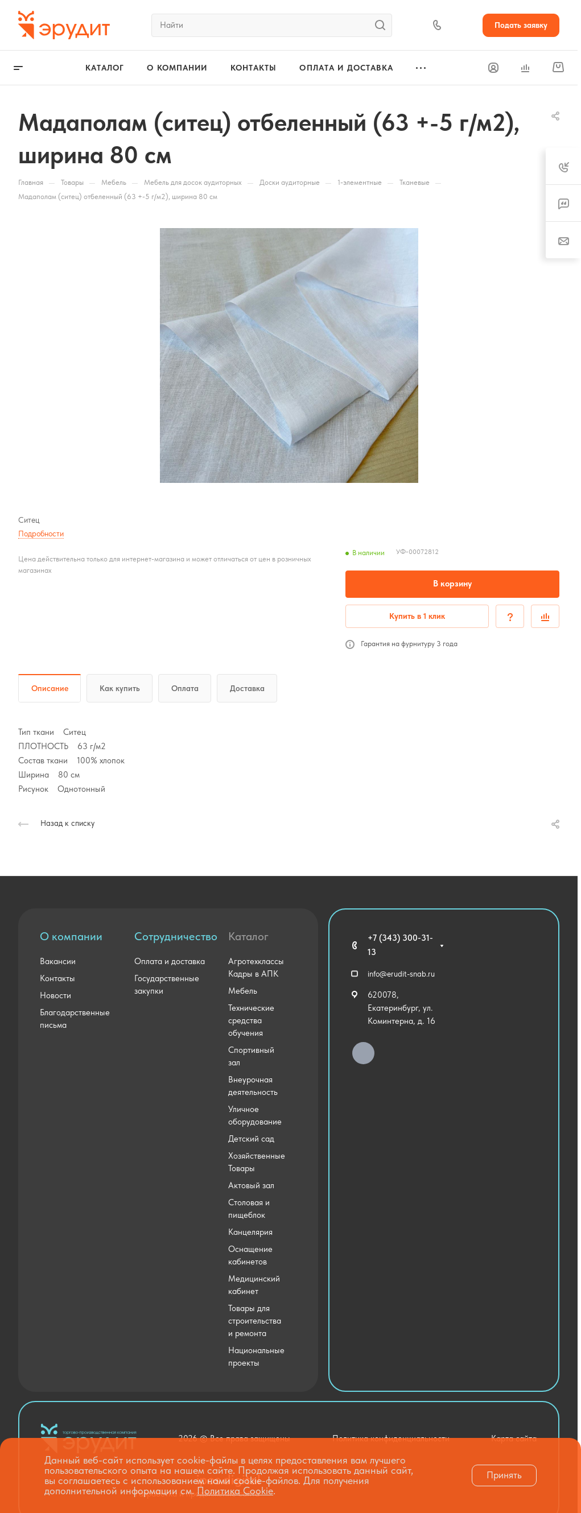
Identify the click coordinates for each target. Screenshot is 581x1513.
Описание (49, 688)
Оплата (185, 688)
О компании (71, 936)
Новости (55, 995)
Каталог (248, 936)
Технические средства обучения (251, 1020)
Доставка (247, 688)
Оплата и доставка (169, 961)
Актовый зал (251, 1185)
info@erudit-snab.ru (401, 973)
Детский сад (251, 1139)
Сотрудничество (175, 936)
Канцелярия (250, 1232)
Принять (504, 1475)
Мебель (242, 991)
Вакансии (58, 961)
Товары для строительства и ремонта (254, 1320)
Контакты (57, 978)
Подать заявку (521, 25)
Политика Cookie (235, 1491)
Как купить (120, 688)
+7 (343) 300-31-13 (400, 945)
